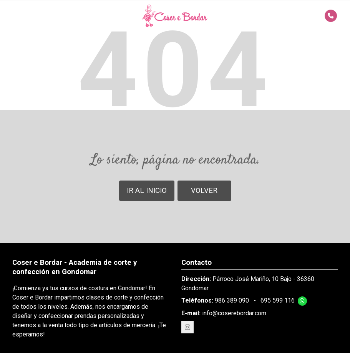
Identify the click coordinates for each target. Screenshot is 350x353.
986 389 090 (232, 300)
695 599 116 (277, 300)
